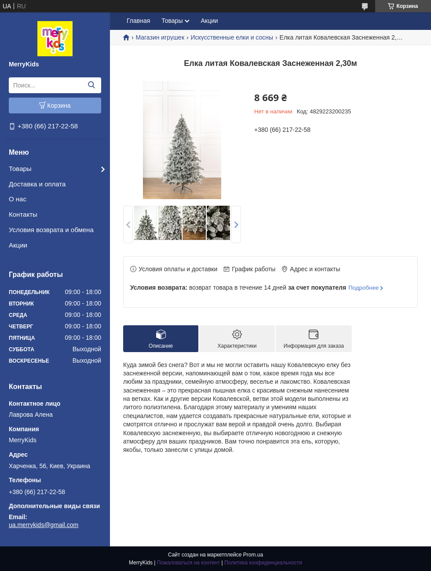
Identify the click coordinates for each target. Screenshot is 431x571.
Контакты (23, 214)
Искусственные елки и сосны (231, 37)
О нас (17, 199)
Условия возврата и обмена (51, 229)
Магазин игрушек (159, 37)
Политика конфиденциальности (263, 563)
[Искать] (91, 85)
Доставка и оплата (37, 184)
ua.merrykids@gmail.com (43, 524)
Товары (20, 168)
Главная (138, 20)
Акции (18, 245)
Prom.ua (253, 555)
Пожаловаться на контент (188, 563)
